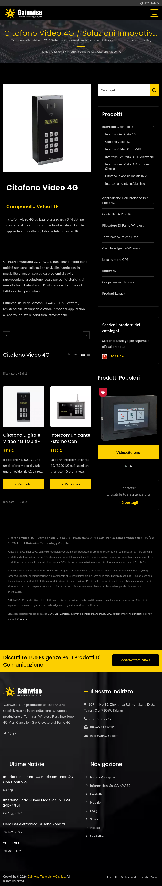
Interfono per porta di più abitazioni (129, 157)
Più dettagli (128, 503)
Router (116, 613)
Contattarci (23, 619)
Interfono (75, 613)
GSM (50, 613)
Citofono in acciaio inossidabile (126, 176)
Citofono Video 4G (109, 51)
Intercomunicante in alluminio (125, 183)
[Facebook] (5, 734)
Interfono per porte (132, 613)
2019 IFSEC (11, 843)
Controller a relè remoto (120, 214)
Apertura (100, 613)
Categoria (57, 51)
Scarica (113, 356)
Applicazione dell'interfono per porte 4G (125, 200)
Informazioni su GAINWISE (110, 785)
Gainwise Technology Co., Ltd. (46, 876)
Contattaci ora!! (135, 660)
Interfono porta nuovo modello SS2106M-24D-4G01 (37, 803)
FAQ (93, 811)
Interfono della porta (80, 51)
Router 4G (109, 271)
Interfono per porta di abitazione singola (127, 166)
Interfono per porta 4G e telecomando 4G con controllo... (38, 779)
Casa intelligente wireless (121, 248)
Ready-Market (149, 877)
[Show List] (88, 354)
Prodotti (96, 794)
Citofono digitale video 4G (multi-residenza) (21, 441)
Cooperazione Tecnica (118, 282)
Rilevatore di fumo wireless (123, 225)
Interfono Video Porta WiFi (123, 149)
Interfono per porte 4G (120, 134)
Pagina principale (102, 777)
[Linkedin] (15, 734)
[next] (86, 335)
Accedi (95, 828)
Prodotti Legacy (113, 293)
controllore (88, 613)
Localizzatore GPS (115, 259)
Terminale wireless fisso (120, 237)
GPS (109, 613)
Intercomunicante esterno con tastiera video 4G (70, 441)
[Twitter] (9, 734)
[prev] (6, 335)
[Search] (124, 90)
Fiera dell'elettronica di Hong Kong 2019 (36, 824)
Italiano (152, 3)
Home (44, 51)
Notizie (95, 802)
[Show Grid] (83, 354)
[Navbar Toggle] (154, 13)
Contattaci (97, 836)
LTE (56, 613)
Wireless (64, 613)
